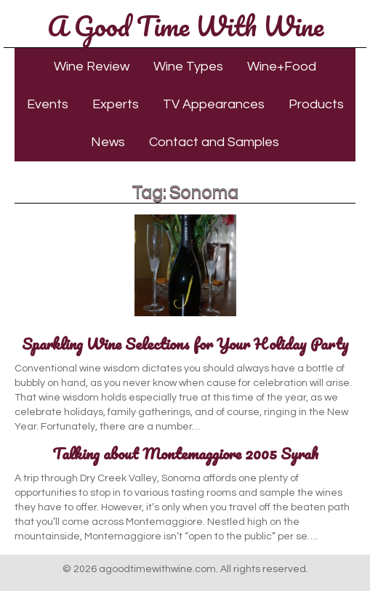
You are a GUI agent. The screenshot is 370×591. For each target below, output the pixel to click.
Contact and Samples (214, 142)
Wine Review (91, 66)
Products (316, 104)
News (108, 142)
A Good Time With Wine (185, 25)
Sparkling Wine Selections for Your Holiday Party (185, 343)
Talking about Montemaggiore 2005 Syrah (185, 453)
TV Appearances (214, 104)
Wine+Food (281, 66)
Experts (115, 104)
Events (47, 104)
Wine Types (188, 66)
